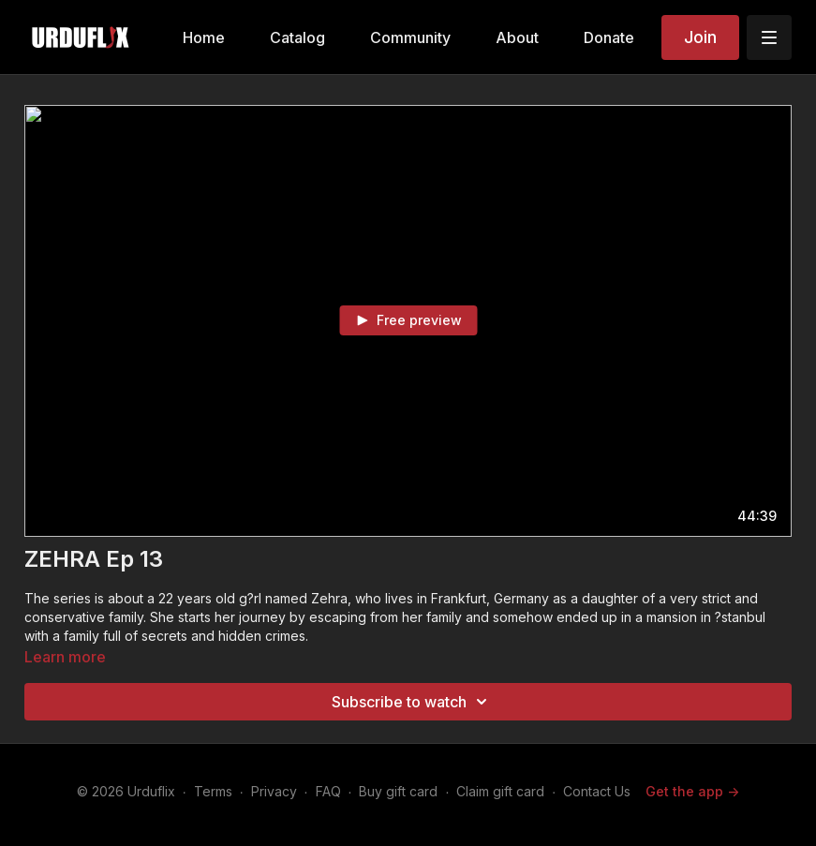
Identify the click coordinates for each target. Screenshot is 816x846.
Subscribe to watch (412, 701)
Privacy (274, 791)
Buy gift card (398, 791)
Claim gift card (500, 791)
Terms (213, 791)
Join (700, 37)
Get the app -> (692, 791)
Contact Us (597, 791)
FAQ (328, 791)
